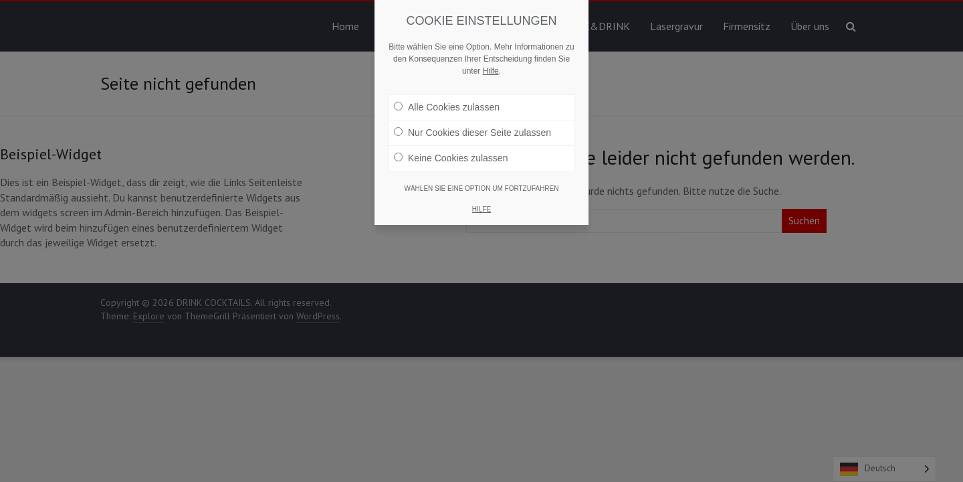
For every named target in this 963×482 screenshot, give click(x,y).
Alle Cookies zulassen (447, 107)
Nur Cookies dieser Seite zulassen (472, 132)
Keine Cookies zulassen (451, 158)
